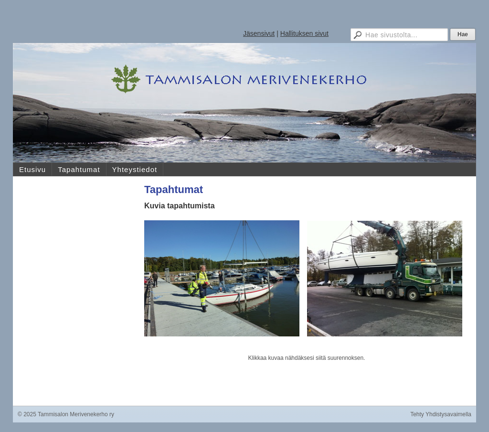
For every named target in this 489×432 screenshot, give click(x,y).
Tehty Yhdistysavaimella (440, 414)
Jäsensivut (259, 33)
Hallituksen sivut (304, 33)
